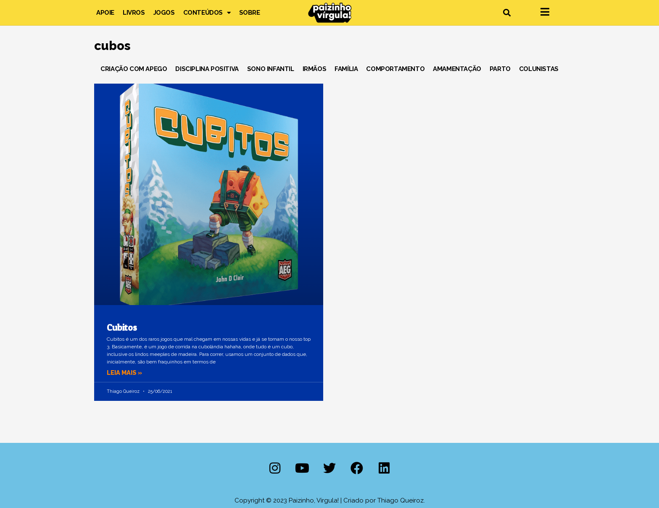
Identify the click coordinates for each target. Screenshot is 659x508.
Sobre (249, 12)
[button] (507, 13)
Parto (500, 69)
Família (346, 69)
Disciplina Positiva (206, 69)
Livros (134, 12)
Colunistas (539, 69)
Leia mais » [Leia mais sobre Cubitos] (125, 372)
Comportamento (395, 69)
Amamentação (457, 69)
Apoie (105, 12)
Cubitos (122, 327)
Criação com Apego (133, 69)
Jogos (164, 12)
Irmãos (315, 69)
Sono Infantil (270, 69)
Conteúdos (207, 12)
